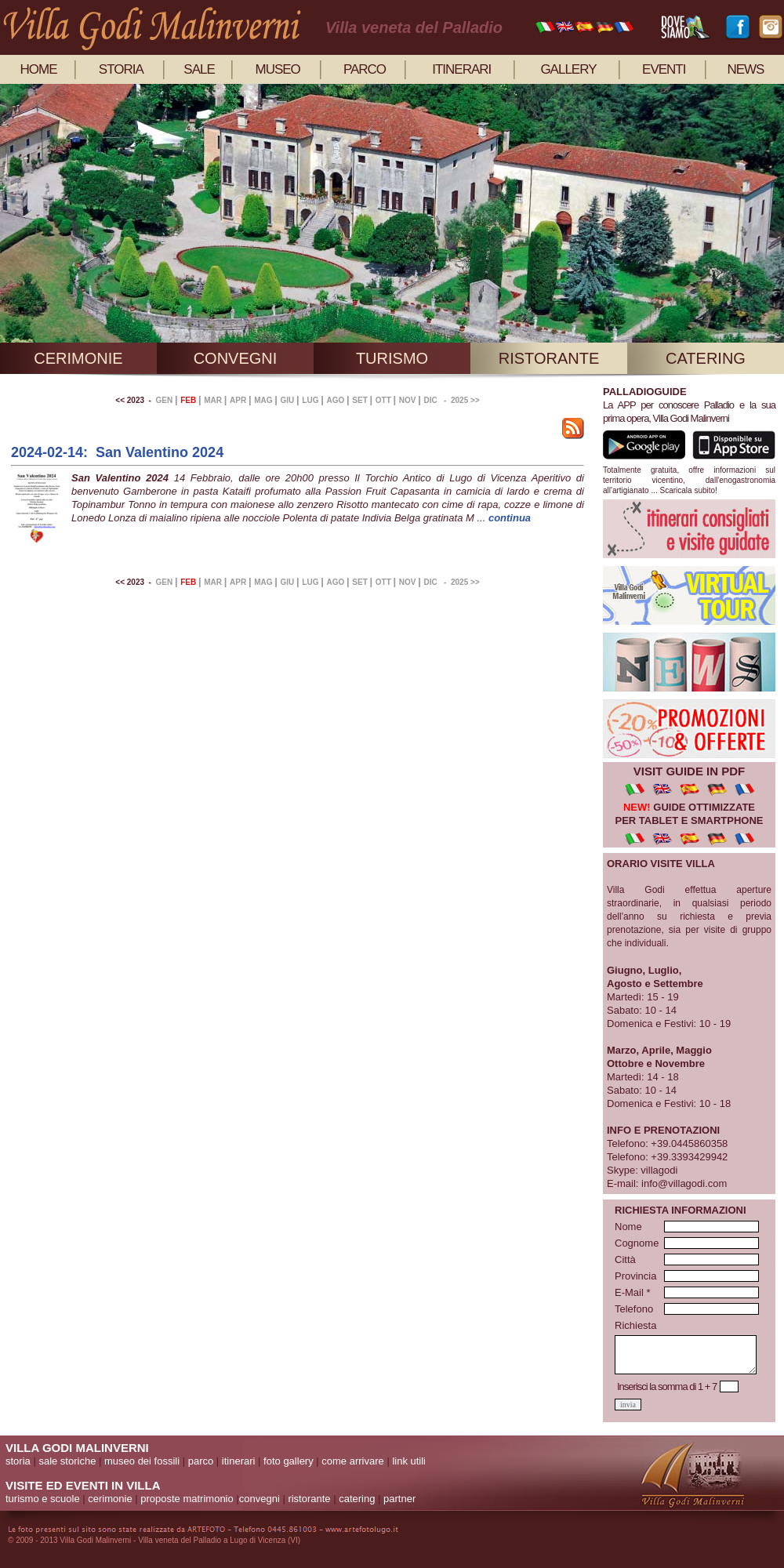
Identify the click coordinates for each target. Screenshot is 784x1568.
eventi (663, 69)
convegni (236, 358)
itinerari (461, 69)
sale (198, 69)
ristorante (549, 358)
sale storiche (67, 1461)
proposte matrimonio (187, 1498)
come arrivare (352, 1461)
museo (278, 69)
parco (364, 69)
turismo (392, 358)
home (38, 69)
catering (706, 358)
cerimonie (78, 358)
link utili (409, 1461)
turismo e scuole (42, 1498)
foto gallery (288, 1461)
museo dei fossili (142, 1461)
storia (121, 69)
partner (399, 1498)
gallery (568, 69)
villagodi (659, 1170)
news (745, 69)
